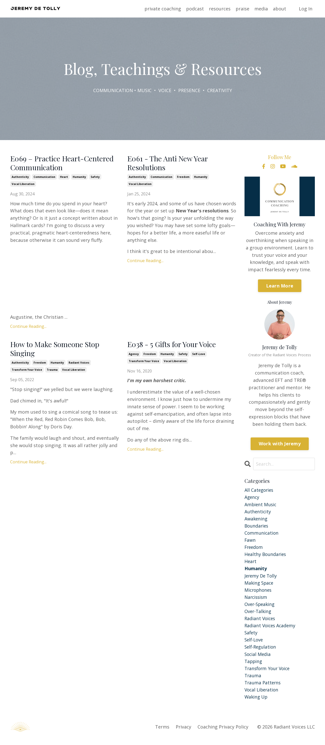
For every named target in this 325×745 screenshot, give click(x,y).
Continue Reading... (28, 327)
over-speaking (261, 607)
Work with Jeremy (280, 444)
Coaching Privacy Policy (223, 732)
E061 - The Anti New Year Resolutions (169, 163)
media (261, 9)
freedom (183, 177)
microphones (259, 592)
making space (260, 585)
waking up (257, 702)
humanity (79, 177)
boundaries (257, 527)
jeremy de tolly (262, 578)
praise (242, 9)
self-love (198, 355)
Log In (305, 9)
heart (64, 177)
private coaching (162, 9)
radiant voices (79, 364)
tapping (254, 666)
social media (258, 658)
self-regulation (261, 651)
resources (220, 9)
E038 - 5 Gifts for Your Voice (174, 345)
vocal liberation (23, 185)
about (279, 9)
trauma (52, 371)
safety (95, 177)
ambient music (261, 505)
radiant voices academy (271, 629)
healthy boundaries (266, 556)
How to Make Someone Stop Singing (57, 350)
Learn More (280, 286)
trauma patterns (263, 687)
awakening (256, 519)
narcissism (257, 600)
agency (134, 355)
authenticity (20, 177)
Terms (162, 732)
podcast (195, 9)
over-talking (259, 614)
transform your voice (27, 371)
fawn (250, 541)
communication (44, 177)
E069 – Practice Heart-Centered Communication (64, 163)
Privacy (183, 732)
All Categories (260, 490)
